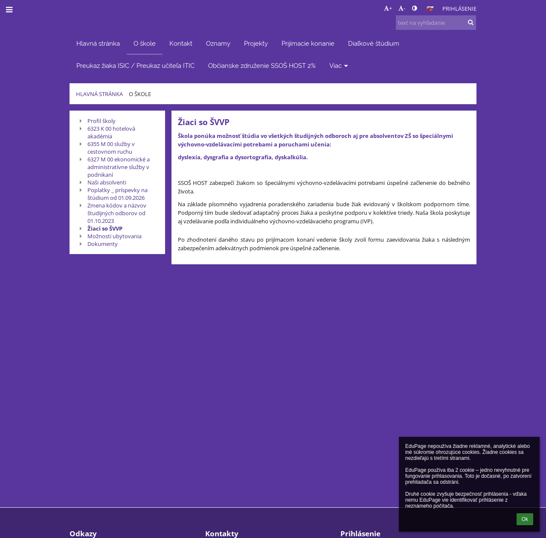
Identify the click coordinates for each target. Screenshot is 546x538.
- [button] (401, 8)
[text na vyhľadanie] (435, 22)
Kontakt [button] (180, 43)
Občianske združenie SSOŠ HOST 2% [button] (262, 65)
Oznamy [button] (218, 43)
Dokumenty (102, 244)
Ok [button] (525, 519)
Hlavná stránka (99, 94)
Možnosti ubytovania (114, 236)
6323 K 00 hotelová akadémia (111, 132)
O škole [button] (145, 43)
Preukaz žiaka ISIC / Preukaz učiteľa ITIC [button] (135, 65)
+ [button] (388, 8)
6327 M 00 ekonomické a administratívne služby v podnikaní (118, 166)
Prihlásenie (459, 8)
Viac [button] (339, 65)
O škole (140, 94)
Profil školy (101, 121)
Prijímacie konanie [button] (308, 43)
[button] (430, 8)
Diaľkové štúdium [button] (373, 43)
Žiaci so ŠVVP (104, 228)
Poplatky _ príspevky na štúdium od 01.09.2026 (117, 194)
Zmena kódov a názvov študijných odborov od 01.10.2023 (116, 213)
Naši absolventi (106, 182)
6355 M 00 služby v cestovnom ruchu (111, 147)
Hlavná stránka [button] (98, 43)
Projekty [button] (256, 43)
